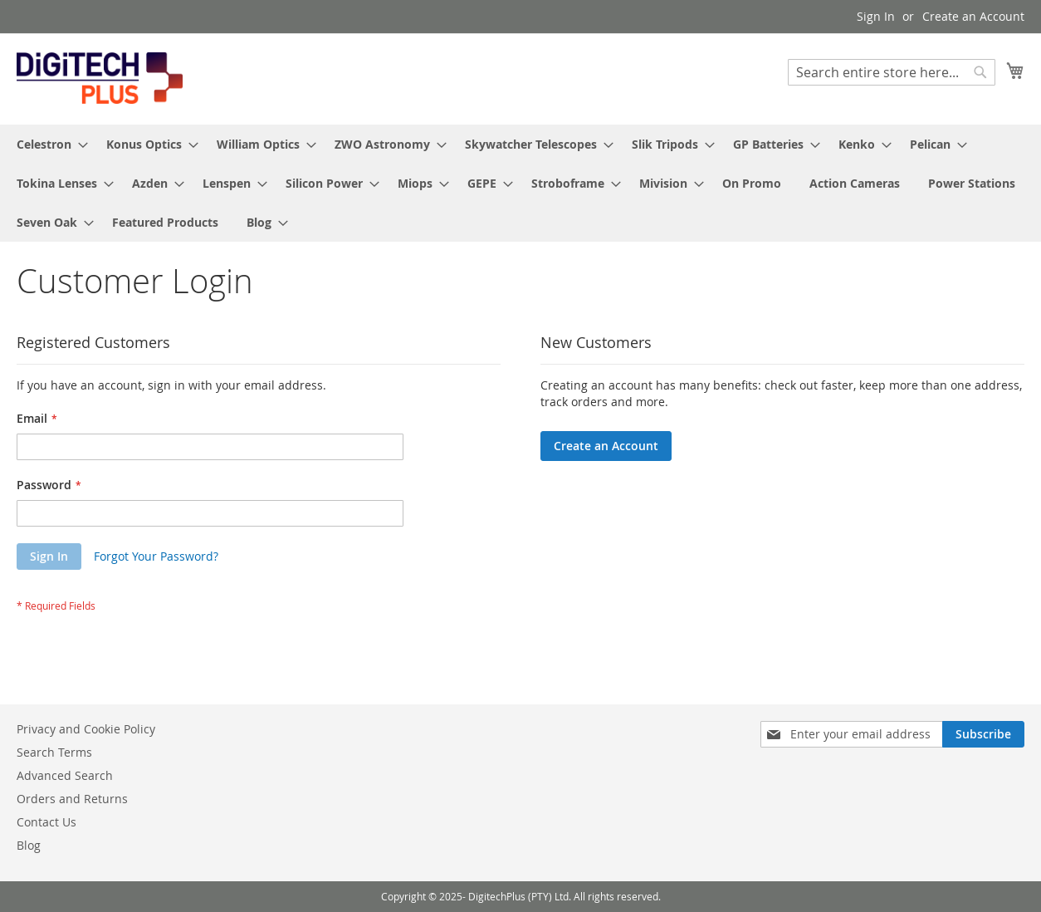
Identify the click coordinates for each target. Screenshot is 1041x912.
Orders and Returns (72, 799)
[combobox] (891, 72)
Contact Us (46, 822)
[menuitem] (47, 144)
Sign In (876, 16)
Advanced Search (65, 775)
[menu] (520, 183)
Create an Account (973, 16)
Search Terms (54, 752)
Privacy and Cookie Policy (86, 729)
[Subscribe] (983, 734)
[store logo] (100, 78)
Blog (29, 845)
